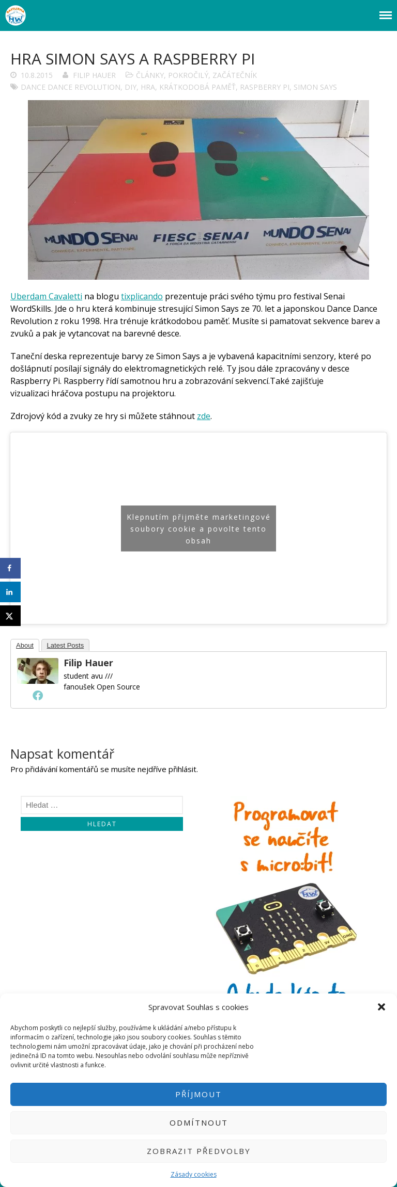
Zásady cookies (194, 1174)
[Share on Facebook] (10, 568)
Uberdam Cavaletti (46, 296)
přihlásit (182, 769)
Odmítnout (199, 1122)
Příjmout (198, 1094)
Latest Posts (65, 645)
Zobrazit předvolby (199, 1151)
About (25, 645)
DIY (130, 87)
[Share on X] (10, 615)
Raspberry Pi (264, 87)
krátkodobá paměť (197, 87)
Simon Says (315, 87)
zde (203, 416)
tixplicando (142, 296)
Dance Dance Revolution (70, 87)
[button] (381, 1007)
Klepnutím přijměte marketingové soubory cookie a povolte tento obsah (199, 528)
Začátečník (234, 75)
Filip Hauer (94, 75)
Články (150, 75)
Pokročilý (188, 75)
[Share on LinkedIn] (10, 592)
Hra (148, 87)
